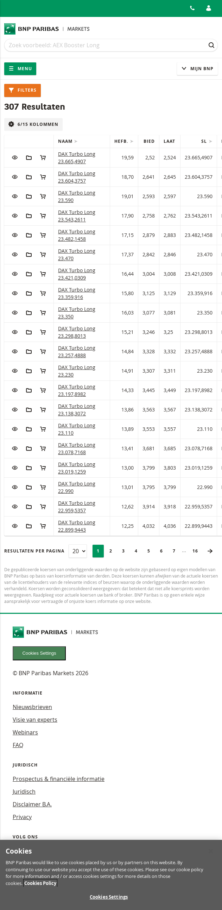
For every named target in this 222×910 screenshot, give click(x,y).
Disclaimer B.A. (32, 804)
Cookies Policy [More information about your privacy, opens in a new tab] (40, 886)
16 (197, 551)
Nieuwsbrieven (32, 707)
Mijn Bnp (197, 69)
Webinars (25, 732)
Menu (20, 69)
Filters (22, 90)
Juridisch (24, 791)
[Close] (210, 854)
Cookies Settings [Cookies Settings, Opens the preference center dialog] (109, 900)
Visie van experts (35, 719)
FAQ (18, 745)
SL (204, 141)
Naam (66, 141)
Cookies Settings (39, 653)
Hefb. (121, 141)
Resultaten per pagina (34, 551)
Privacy (22, 817)
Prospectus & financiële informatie (58, 779)
